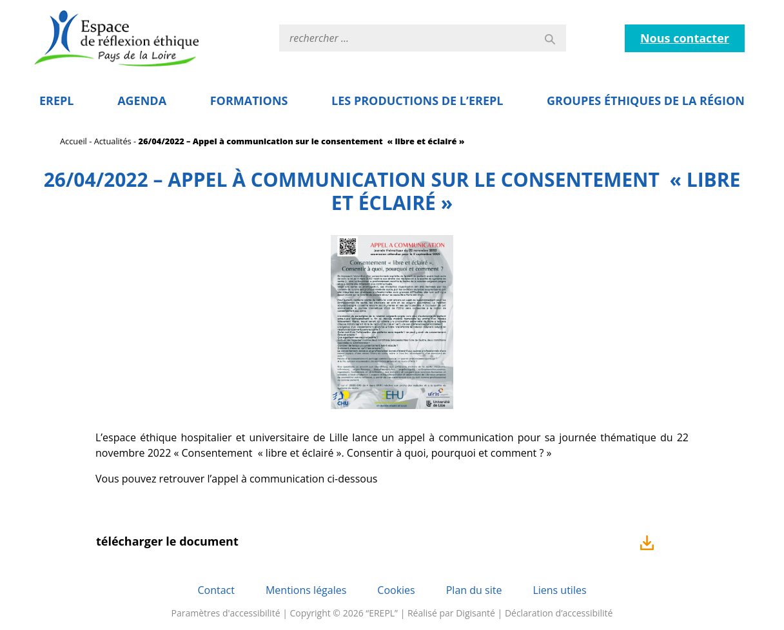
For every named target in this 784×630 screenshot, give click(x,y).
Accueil (73, 141)
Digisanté (475, 613)
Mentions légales (306, 590)
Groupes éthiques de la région (646, 100)
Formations (249, 100)
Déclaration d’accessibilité (559, 613)
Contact (215, 590)
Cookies (396, 590)
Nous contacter (684, 38)
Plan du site (474, 590)
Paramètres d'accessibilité (226, 613)
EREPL (56, 100)
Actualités (113, 141)
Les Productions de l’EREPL (417, 100)
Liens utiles (559, 590)
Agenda (141, 100)
